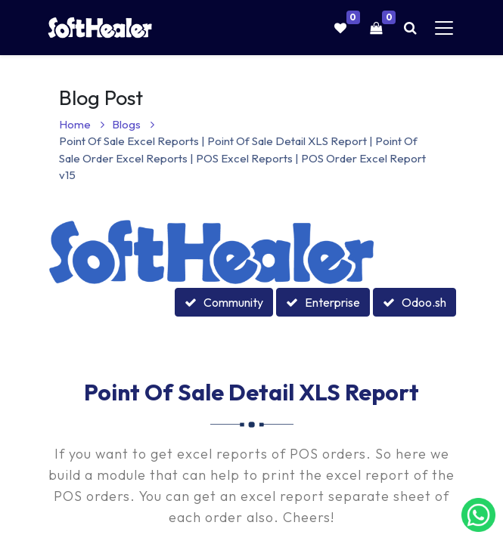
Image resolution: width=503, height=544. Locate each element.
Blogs (133, 124)
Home (81, 124)
